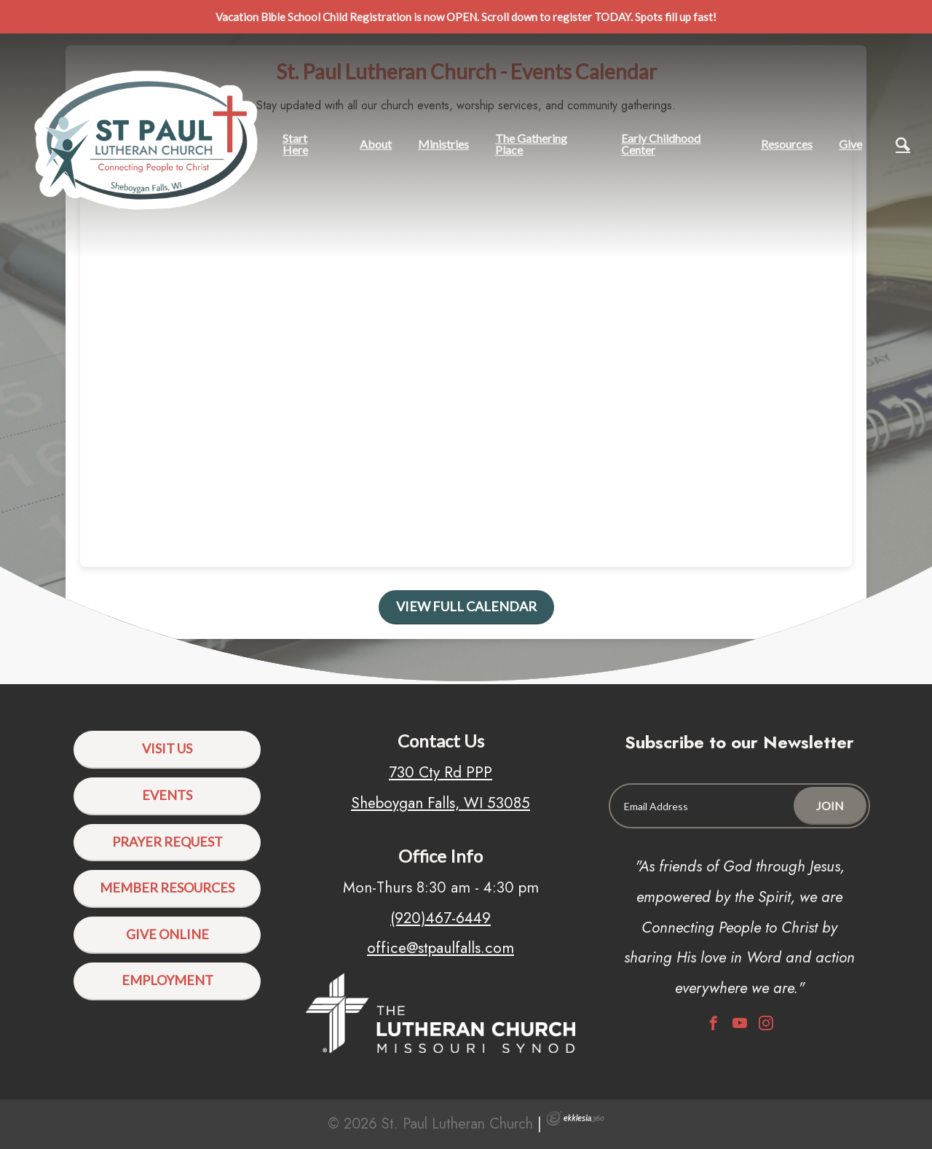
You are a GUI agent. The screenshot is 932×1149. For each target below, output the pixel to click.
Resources (787, 144)
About (376, 144)
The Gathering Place (531, 144)
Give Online (167, 934)
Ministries (443, 144)
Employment (167, 980)
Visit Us (167, 748)
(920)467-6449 (440, 918)
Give (850, 144)
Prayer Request (167, 842)
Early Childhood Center (660, 144)
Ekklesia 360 (575, 1118)
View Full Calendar (466, 606)
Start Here (295, 144)
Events (167, 795)
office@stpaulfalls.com (440, 948)
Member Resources (167, 887)
